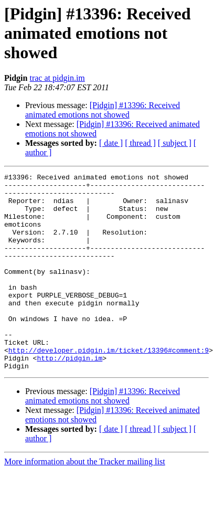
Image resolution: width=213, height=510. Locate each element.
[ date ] (111, 143)
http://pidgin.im (69, 395)
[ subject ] (174, 143)
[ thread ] (140, 143)
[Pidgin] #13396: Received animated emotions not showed (102, 110)
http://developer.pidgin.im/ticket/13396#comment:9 (108, 386)
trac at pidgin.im (56, 77)
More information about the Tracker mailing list (84, 500)
